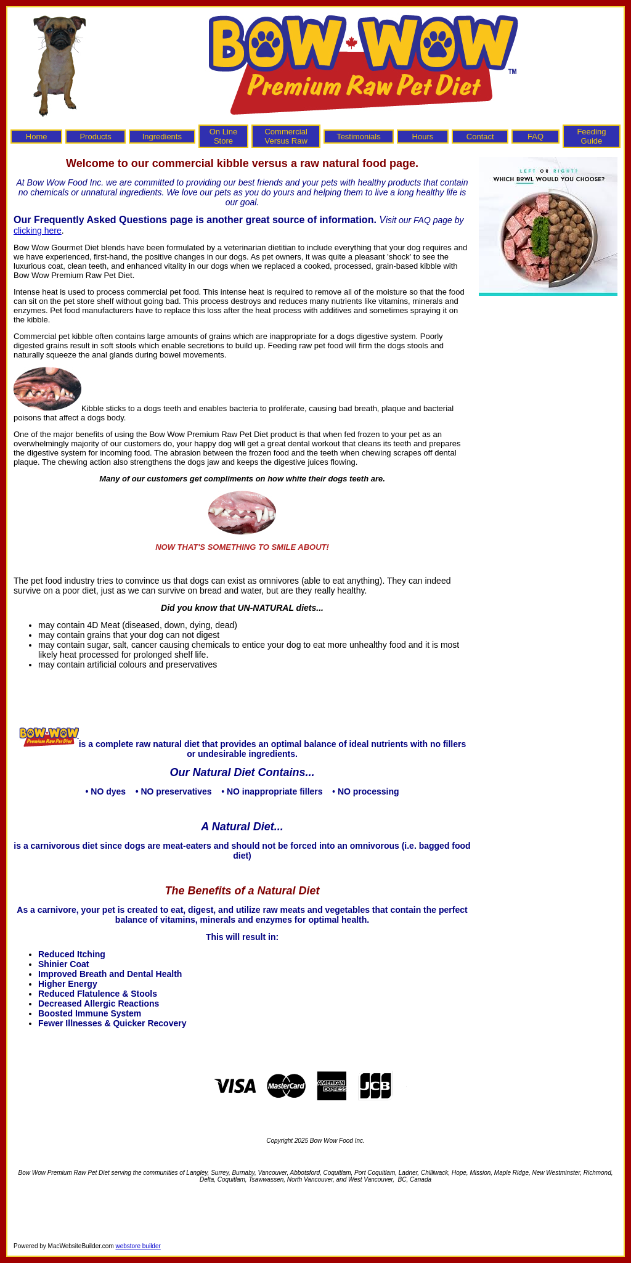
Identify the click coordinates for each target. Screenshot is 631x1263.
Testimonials (358, 136)
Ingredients (162, 136)
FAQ (535, 136)
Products (95, 136)
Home (36, 136)
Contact (480, 136)
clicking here (38, 230)
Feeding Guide (591, 136)
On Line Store (224, 136)
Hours (423, 136)
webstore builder (137, 1246)
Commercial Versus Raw (285, 136)
